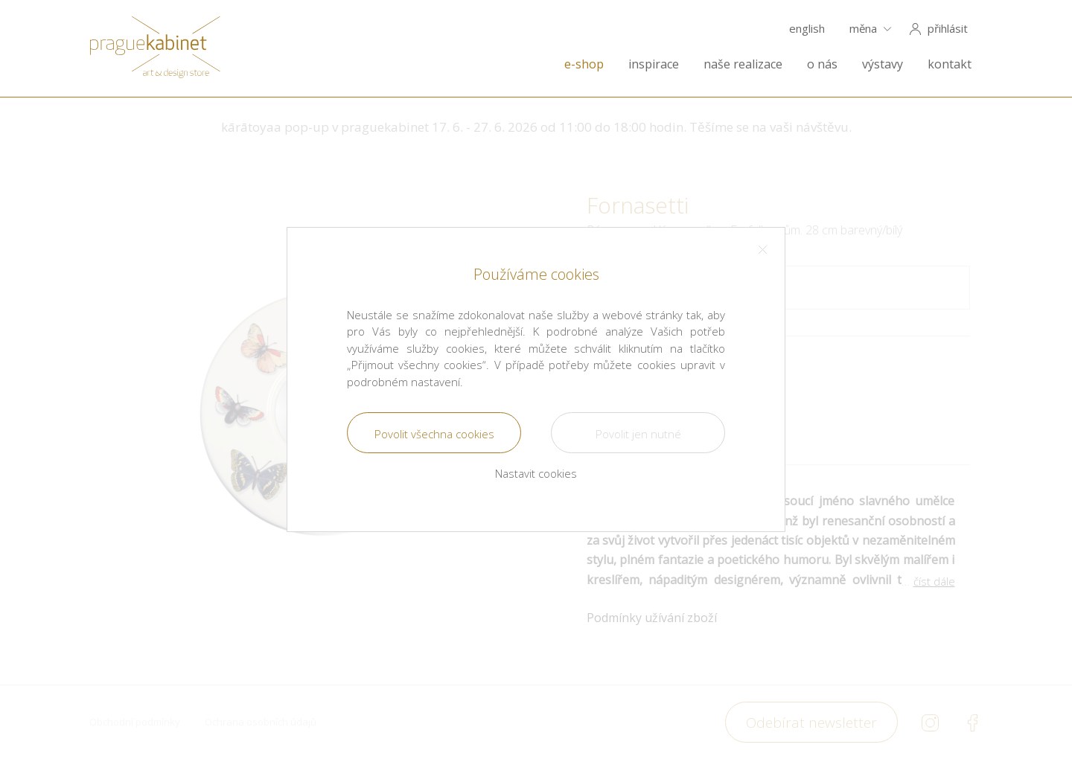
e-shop (584, 64)
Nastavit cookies (536, 473)
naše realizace (743, 64)
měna (863, 28)
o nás (822, 64)
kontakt (950, 64)
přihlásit (948, 28)
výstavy (882, 64)
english (807, 28)
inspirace (653, 64)
